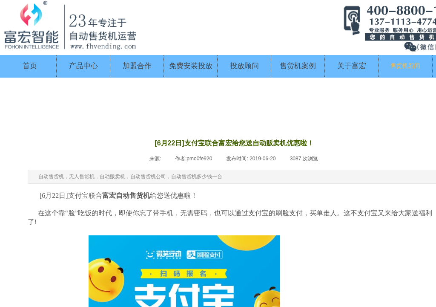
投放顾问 (244, 66)
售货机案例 (298, 66)
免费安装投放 (190, 66)
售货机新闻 (405, 66)
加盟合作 (137, 66)
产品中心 (83, 66)
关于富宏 (351, 66)
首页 (30, 66)
